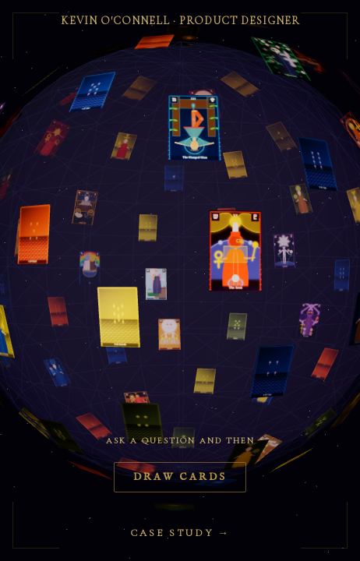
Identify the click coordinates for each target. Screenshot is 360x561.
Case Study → (180, 533)
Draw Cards (180, 477)
